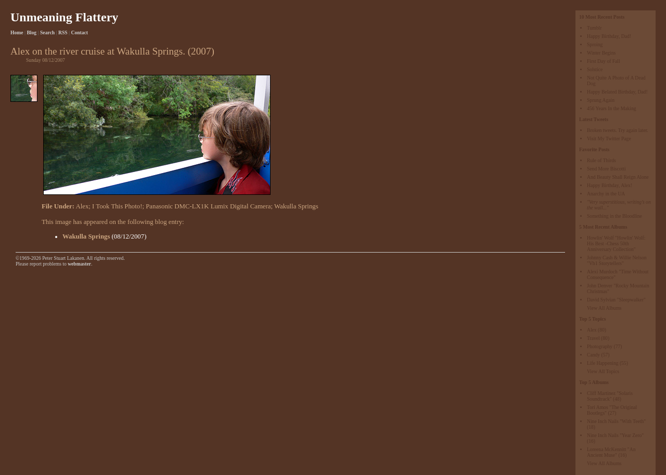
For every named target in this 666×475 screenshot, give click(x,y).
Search (47, 32)
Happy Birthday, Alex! (609, 185)
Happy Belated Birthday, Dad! (617, 92)
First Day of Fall (603, 61)
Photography (599, 346)
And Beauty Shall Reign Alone (618, 177)
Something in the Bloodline (614, 216)
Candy (593, 355)
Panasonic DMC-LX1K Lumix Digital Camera (208, 206)
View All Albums (604, 308)
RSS (63, 32)
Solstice (595, 69)
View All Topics (603, 371)
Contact (79, 32)
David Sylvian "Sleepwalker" (616, 299)
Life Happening (602, 363)
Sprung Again (600, 100)
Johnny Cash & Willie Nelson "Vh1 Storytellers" (617, 260)
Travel (593, 338)
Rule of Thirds (601, 160)
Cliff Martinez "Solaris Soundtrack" (610, 396)
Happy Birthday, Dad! (609, 36)
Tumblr (594, 28)
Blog (31, 32)
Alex (592, 330)
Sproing (595, 44)
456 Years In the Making (611, 108)
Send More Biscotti (606, 168)
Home (16, 32)
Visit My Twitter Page (609, 138)
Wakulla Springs (296, 206)
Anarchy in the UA (606, 193)
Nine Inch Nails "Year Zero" (615, 435)
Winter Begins (601, 53)
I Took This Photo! (117, 206)
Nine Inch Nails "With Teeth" (616, 421)
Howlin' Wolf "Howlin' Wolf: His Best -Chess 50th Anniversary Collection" (616, 243)
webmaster (79, 264)
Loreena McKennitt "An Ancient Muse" (611, 452)
